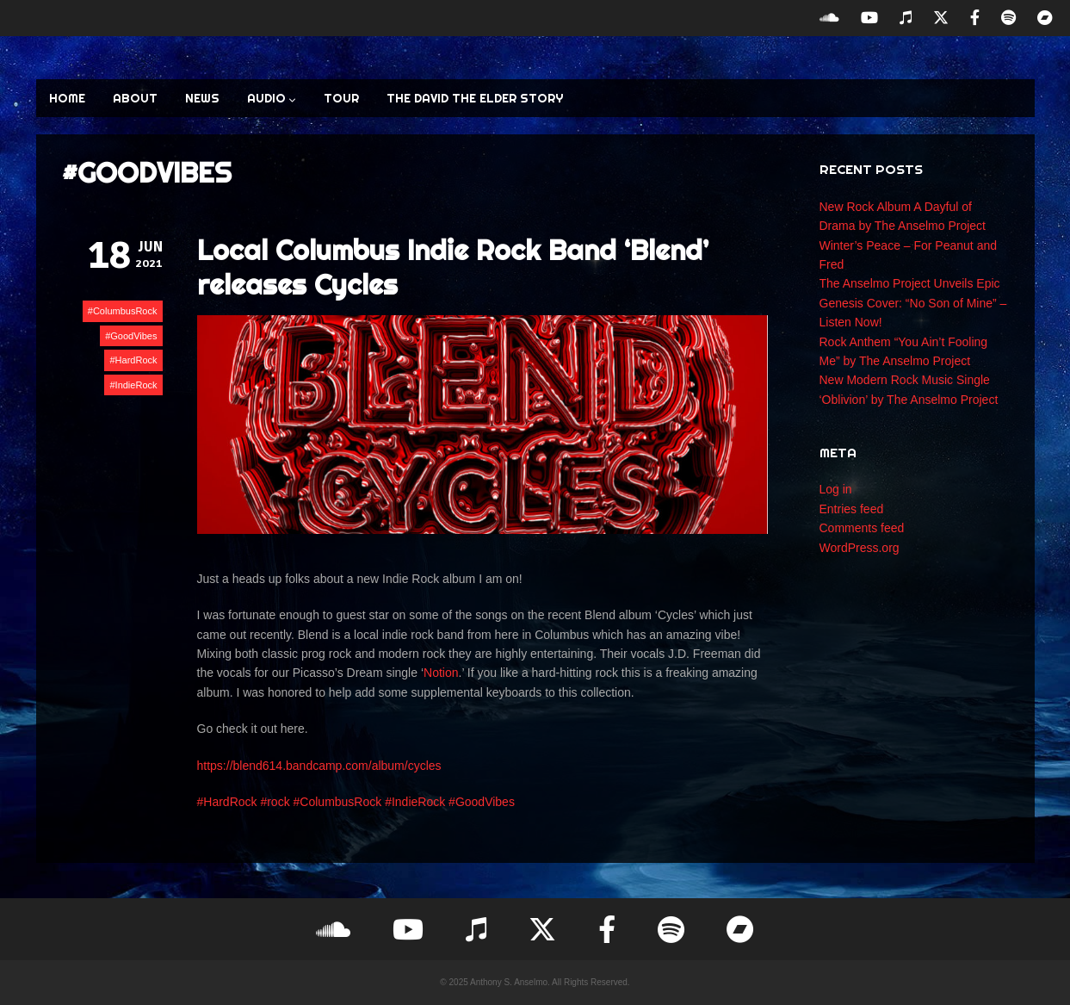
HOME (67, 98)
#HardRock (227, 802)
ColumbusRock (125, 311)
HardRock (136, 360)
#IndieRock (415, 802)
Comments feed (862, 528)
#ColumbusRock (338, 802)
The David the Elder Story (475, 98)
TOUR (341, 98)
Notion (441, 672)
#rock (274, 802)
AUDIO (271, 98)
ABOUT (135, 98)
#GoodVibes (481, 802)
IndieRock (136, 385)
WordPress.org (860, 548)
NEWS (202, 98)
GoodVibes (133, 336)
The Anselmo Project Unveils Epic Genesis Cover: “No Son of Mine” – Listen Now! (913, 302)
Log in (836, 489)
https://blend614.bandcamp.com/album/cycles (319, 765)
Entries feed (852, 509)
